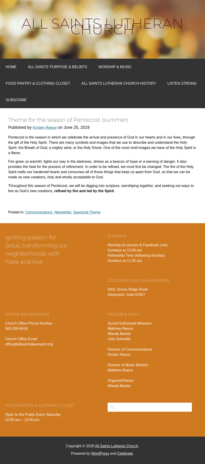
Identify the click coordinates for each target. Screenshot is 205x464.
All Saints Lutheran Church (102, 26)
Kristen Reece (45, 127)
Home (11, 67)
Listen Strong (182, 83)
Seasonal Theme (87, 212)
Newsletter (62, 212)
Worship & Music (115, 67)
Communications (38, 212)
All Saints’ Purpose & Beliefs (57, 67)
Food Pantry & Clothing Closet (38, 83)
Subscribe (16, 100)
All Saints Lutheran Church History (119, 83)
